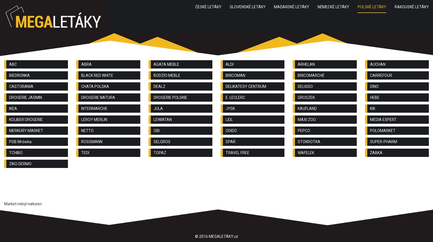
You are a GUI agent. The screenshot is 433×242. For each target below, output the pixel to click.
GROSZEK (306, 97)
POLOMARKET (382, 130)
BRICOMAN (235, 75)
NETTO (87, 130)
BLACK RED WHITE (97, 75)
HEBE (374, 97)
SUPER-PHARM (383, 142)
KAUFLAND (307, 108)
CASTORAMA (21, 86)
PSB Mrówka (20, 142)
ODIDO (231, 130)
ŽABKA (376, 153)
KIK (372, 108)
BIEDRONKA (19, 75)
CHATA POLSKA (95, 86)
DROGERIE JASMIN (25, 97)
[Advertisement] (216, 187)
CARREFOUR (381, 75)
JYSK (230, 108)
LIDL (229, 119)
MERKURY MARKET (26, 130)
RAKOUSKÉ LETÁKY (412, 7)
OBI (157, 130)
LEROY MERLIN (94, 119)
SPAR (231, 142)
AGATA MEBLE (166, 64)
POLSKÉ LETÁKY (372, 7)
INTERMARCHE (94, 108)
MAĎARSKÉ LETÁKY (291, 7)
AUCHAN (378, 64)
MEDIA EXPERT (383, 119)
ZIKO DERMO (20, 164)
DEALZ (159, 86)
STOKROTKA (309, 142)
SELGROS (162, 142)
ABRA (86, 64)
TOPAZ (160, 153)
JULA (158, 108)
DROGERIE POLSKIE (170, 97)
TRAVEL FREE (237, 153)
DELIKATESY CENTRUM (246, 86)
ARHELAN (306, 64)
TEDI (85, 153)
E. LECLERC (235, 97)
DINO (374, 86)
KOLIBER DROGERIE (26, 119)
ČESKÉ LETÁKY (208, 7)
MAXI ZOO (307, 119)
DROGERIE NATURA (98, 97)
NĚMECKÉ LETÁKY (333, 7)
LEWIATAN (163, 119)
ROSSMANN (91, 142)
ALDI (230, 64)
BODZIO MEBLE (167, 75)
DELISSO (305, 86)
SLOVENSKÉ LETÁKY (248, 7)
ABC (13, 64)
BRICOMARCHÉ (311, 75)
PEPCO (304, 130)
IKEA (13, 108)
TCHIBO (16, 153)
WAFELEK (306, 153)
